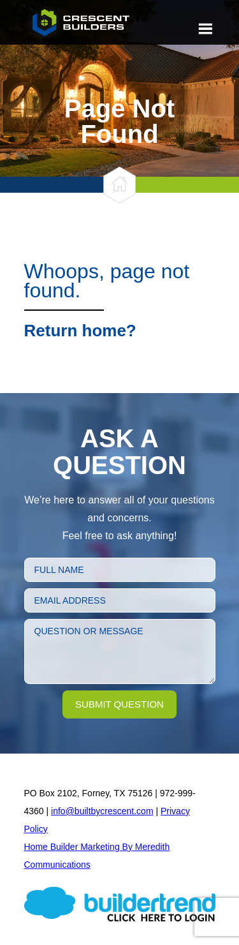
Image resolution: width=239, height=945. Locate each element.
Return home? (80, 330)
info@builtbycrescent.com (102, 811)
